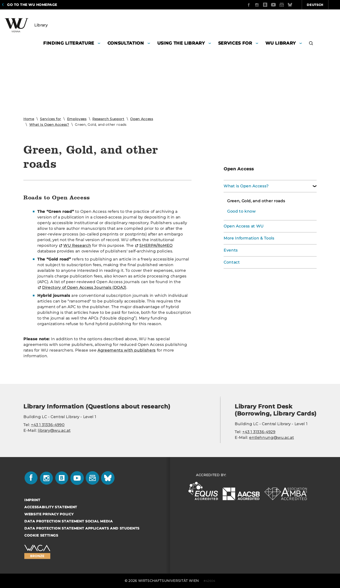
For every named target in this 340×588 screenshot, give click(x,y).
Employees (77, 119)
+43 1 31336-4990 (47, 425)
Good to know (241, 211)
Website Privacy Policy (48, 514)
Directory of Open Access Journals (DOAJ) (84, 287)
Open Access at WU (244, 226)
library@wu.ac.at (54, 430)
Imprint (32, 500)
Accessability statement (50, 507)
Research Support (108, 119)
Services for (50, 119)
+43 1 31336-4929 (258, 432)
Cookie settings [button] (41, 535)
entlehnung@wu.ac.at (271, 437)
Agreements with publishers (127, 350)
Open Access (141, 119)
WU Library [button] (280, 43)
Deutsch (289, 5)
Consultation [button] (125, 43)
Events (231, 250)
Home (28, 119)
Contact (232, 262)
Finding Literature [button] (68, 43)
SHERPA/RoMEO (156, 245)
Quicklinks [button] (321, 5)
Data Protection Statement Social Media (68, 521)
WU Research (77, 245)
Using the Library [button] (181, 43)
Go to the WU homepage (32, 5)
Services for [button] (235, 43)
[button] (311, 44)
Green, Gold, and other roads (256, 201)
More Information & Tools (249, 238)
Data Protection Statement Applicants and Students (82, 528)
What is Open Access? (49, 124)
